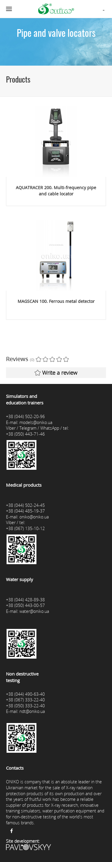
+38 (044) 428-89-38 (25, 599)
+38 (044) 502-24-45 (25, 505)
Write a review (56, 373)
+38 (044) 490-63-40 (25, 694)
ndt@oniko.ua (32, 711)
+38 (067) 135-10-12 (25, 528)
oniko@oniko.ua (34, 517)
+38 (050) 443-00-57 (25, 605)
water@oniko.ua (34, 611)
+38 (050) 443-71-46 (25, 434)
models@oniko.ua (35, 422)
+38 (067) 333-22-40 (25, 700)
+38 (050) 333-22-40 (25, 705)
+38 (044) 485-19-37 (25, 511)
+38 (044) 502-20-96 (25, 416)
